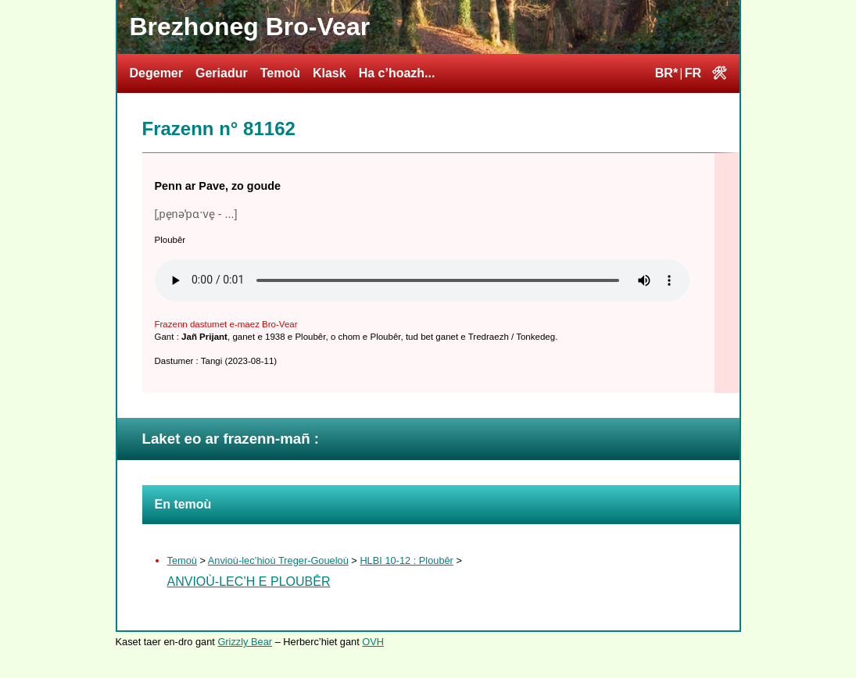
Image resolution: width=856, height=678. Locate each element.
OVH (373, 642)
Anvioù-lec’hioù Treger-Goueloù (278, 560)
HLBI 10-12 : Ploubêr (406, 560)
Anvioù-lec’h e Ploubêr (249, 581)
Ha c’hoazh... (397, 73)
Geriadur (221, 73)
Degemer (156, 73)
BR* (666, 73)
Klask (329, 73)
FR (693, 73)
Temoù (280, 73)
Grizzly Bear (244, 642)
